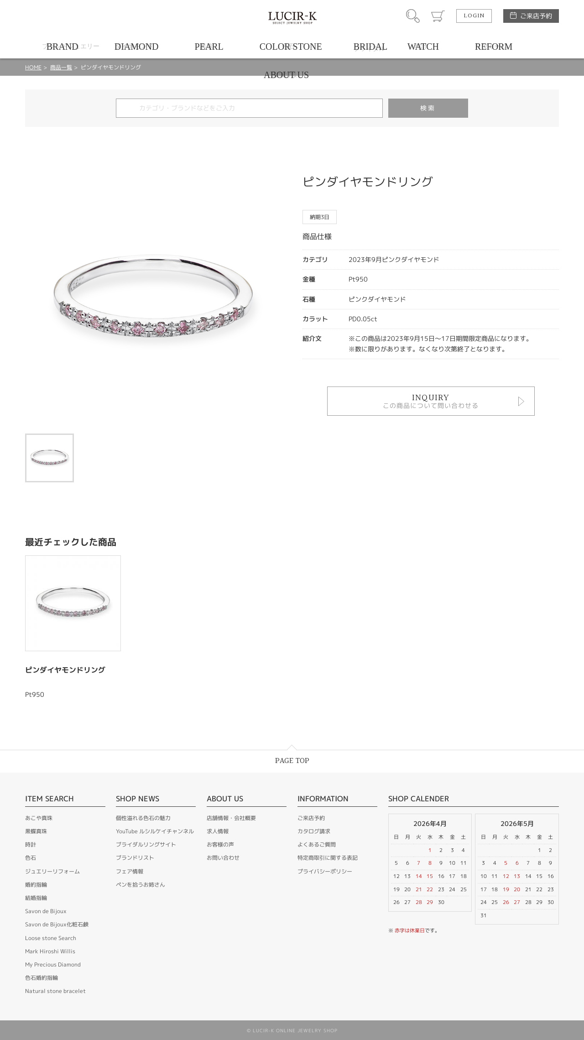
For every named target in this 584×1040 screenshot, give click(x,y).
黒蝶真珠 (36, 831)
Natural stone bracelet (55, 991)
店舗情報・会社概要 (231, 818)
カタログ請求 (313, 831)
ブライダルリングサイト (146, 844)
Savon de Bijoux (46, 911)
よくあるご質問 (316, 844)
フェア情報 (129, 871)
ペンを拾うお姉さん (140, 884)
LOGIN (474, 16)
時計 (30, 844)
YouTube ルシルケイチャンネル (155, 831)
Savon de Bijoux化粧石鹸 (57, 924)
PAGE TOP (292, 761)
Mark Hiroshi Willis (50, 951)
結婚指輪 (36, 898)
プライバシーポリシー (324, 871)
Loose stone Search (50, 938)
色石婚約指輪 (41, 978)
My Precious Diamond (53, 964)
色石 (30, 858)
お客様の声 (220, 844)
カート (438, 16)
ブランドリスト (135, 858)
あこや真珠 (38, 818)
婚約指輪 (36, 884)
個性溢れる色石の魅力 (143, 818)
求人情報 (218, 831)
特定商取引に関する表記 (327, 858)
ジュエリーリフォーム (52, 871)
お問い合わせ (223, 858)
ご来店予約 (536, 15)
